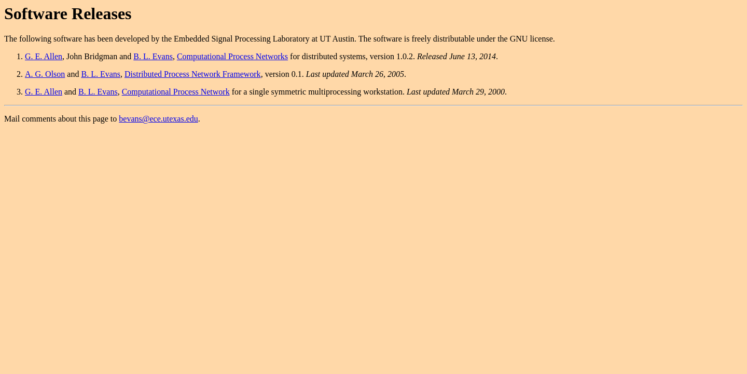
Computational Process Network (176, 91)
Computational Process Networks (232, 56)
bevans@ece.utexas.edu (158, 118)
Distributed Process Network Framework (193, 74)
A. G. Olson (45, 74)
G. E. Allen (43, 56)
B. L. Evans (153, 56)
